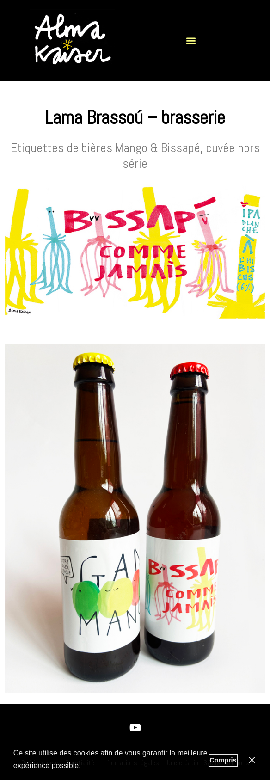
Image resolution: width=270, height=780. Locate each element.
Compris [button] (222, 760)
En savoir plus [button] (107, 765)
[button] (191, 40)
